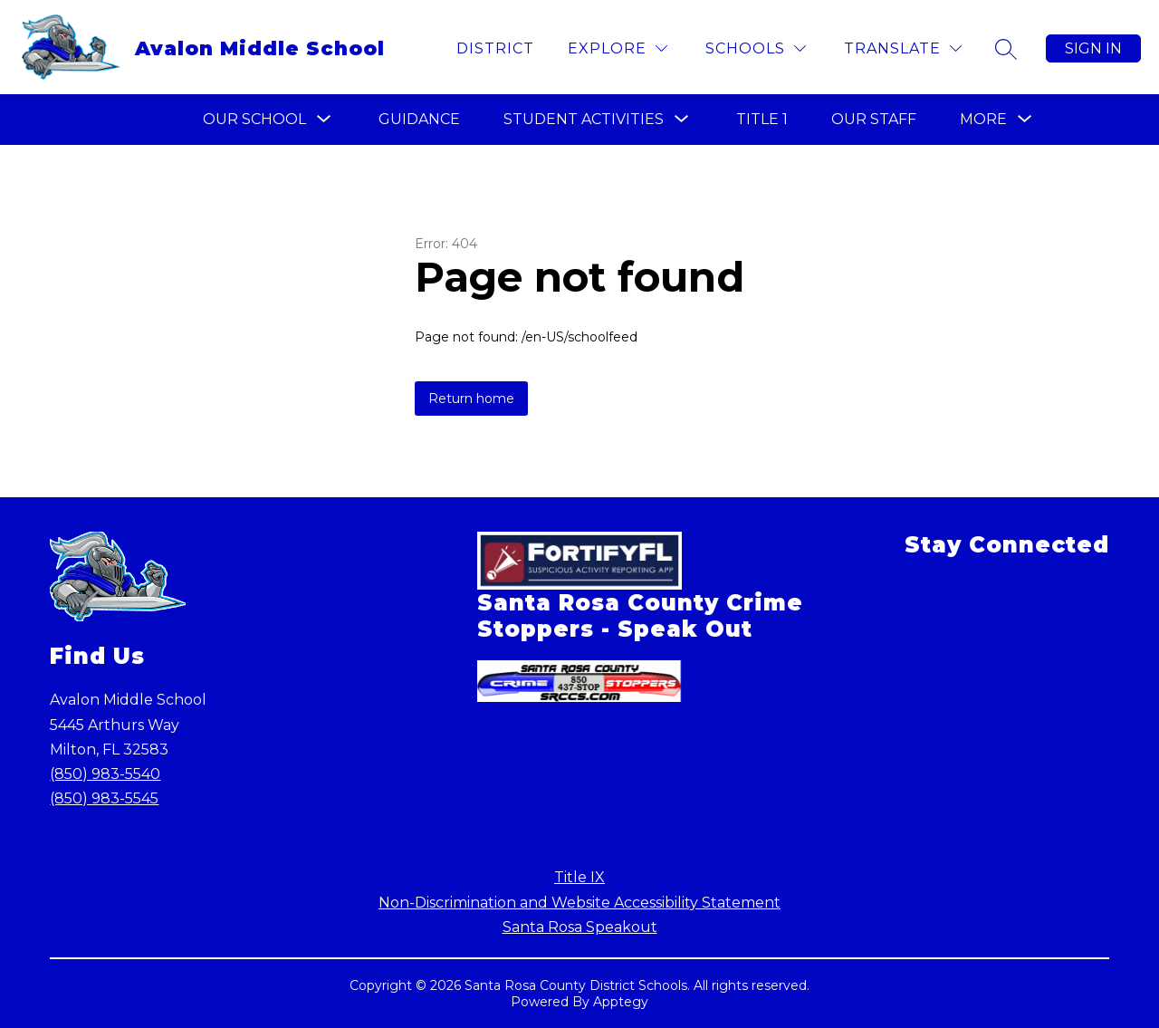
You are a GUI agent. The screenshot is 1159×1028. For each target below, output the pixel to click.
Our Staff (873, 119)
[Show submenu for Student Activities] (583, 119)
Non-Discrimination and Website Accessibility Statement (579, 902)
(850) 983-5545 (104, 798)
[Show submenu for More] (983, 119)
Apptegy (620, 1002)
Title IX (579, 877)
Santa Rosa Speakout (580, 927)
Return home (471, 398)
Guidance (419, 119)
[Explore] (617, 48)
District (495, 48)
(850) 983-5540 (105, 774)
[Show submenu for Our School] (254, 119)
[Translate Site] (902, 48)
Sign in (1093, 48)
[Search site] (1006, 49)
